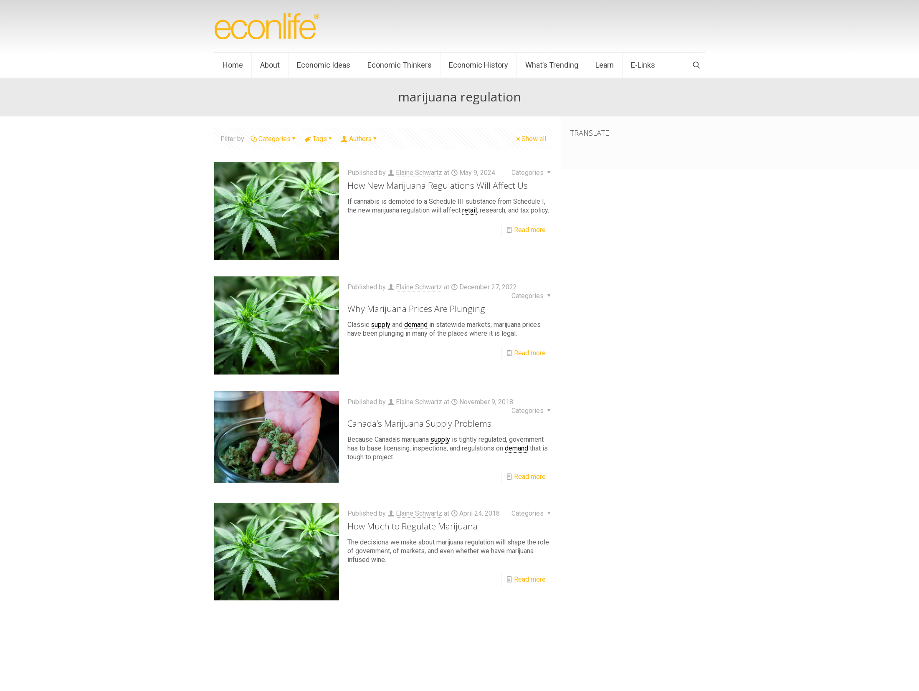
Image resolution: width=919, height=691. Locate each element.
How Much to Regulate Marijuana (412, 526)
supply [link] (380, 325)
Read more (530, 230)
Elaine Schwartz (419, 173)
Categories (274, 139)
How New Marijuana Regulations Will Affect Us (437, 185)
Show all (530, 139)
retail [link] (469, 210)
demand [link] (416, 325)
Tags (319, 139)
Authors (359, 139)
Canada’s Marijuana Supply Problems (419, 423)
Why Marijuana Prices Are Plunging (416, 308)
